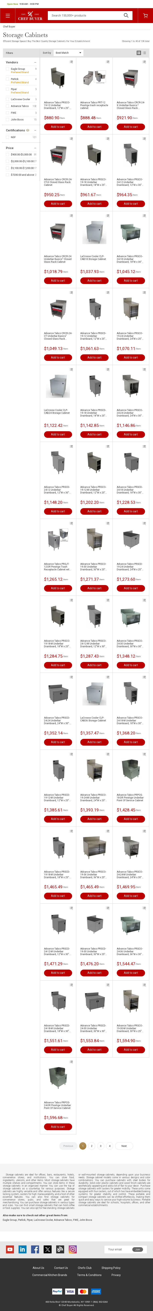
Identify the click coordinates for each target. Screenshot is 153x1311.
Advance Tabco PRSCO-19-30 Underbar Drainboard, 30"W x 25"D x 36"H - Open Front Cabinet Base (93, 567)
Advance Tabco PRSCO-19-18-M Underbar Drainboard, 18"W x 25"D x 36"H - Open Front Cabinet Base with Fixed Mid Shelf (57, 644)
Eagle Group (18, 68)
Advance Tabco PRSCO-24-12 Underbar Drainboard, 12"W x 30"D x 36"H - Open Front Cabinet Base (130, 182)
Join (137, 1249)
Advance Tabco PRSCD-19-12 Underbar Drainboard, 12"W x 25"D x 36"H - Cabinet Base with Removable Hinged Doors (93, 336)
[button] (23, 4)
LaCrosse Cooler (20, 99)
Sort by (47, 52)
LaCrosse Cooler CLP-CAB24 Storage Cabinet (57, 411)
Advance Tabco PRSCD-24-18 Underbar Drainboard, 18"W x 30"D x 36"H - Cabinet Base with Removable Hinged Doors (130, 490)
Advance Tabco (20, 106)
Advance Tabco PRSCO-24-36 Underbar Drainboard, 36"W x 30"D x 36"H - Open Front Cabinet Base (130, 951)
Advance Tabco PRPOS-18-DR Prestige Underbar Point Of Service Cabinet (130, 798)
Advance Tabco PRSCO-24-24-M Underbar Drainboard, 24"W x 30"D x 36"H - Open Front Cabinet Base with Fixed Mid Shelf (130, 874)
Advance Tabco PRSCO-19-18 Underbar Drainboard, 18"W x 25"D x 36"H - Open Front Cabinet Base (93, 182)
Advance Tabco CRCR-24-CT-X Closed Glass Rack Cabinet (58, 182)
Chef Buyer (9, 26)
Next (124, 1145)
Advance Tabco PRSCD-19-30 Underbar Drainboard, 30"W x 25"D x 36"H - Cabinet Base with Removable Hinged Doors (93, 951)
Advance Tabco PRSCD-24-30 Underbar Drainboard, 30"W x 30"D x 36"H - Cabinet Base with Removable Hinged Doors (93, 1028)
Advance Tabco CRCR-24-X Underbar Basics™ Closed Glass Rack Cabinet (131, 105)
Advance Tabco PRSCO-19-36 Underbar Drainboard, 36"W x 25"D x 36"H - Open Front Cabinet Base (93, 874)
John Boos (17, 119)
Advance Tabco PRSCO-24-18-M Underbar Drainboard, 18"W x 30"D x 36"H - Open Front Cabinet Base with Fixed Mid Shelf (130, 720)
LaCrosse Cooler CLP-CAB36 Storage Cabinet (93, 719)
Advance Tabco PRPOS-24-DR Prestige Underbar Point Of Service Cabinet (57, 1105)
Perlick (15, 79)
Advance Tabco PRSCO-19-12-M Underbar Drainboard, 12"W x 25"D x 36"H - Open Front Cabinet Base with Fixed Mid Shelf (93, 490)
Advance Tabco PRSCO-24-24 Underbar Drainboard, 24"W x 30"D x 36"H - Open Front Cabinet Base (130, 413)
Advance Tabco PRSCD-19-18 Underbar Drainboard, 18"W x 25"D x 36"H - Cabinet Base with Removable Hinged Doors (93, 413)
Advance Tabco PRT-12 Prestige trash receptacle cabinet (94, 105)
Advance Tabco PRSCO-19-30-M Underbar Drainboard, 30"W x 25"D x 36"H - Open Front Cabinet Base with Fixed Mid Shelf (130, 1028)
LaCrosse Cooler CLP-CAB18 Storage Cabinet (93, 258)
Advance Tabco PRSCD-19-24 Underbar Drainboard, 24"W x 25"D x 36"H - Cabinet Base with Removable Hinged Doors (130, 567)
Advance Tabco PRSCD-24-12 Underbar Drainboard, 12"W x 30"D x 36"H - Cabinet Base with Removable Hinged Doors (57, 490)
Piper (14, 89)
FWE (13, 112)
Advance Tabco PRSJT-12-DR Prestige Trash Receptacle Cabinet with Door (57, 567)
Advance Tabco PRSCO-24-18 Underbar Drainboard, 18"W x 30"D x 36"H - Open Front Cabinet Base (130, 259)
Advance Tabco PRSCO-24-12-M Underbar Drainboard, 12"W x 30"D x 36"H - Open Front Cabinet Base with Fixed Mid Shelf (93, 644)
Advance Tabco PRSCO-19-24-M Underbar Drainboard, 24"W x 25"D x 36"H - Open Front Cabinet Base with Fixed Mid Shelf (93, 798)
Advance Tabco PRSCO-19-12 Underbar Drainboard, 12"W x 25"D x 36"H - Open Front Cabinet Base (57, 105)
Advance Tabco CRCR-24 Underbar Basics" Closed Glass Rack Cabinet (58, 259)
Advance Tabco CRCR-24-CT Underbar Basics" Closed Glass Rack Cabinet (58, 336)
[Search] (90, 15)
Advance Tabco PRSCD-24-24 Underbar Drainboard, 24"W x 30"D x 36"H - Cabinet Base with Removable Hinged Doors (57, 720)
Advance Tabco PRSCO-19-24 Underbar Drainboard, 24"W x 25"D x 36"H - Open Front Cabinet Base (130, 336)
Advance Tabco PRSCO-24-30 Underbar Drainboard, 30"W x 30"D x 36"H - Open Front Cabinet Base (130, 644)
